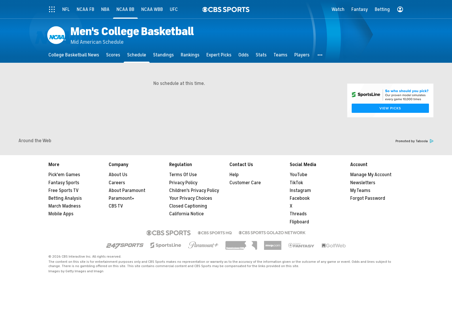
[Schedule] (137, 55)
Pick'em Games (64, 175)
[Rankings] (190, 55)
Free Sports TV (63, 190)
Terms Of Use (183, 175)
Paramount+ (121, 198)
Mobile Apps (61, 214)
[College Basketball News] (74, 55)
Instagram (300, 190)
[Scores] (113, 55)
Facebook (300, 198)
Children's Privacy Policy (194, 190)
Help (234, 175)
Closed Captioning (188, 206)
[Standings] (163, 55)
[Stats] (261, 55)
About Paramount (127, 190)
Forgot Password (367, 198)
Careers (117, 183)
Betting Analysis (65, 198)
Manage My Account (370, 175)
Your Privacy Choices (190, 198)
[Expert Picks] (219, 55)
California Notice (186, 214)
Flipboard (299, 222)
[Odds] (243, 55)
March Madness (64, 206)
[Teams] (280, 55)
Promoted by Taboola (415, 141)
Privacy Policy (183, 183)
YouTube (298, 175)
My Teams (360, 190)
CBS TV (116, 206)
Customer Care (245, 183)
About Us (118, 175)
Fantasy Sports (63, 183)
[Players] (302, 55)
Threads (298, 214)
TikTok (296, 183)
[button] (320, 55)
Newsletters (362, 183)
